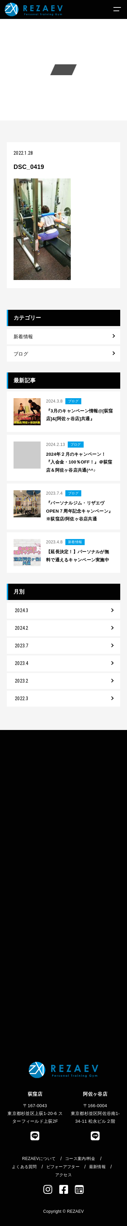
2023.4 (21, 663)
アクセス (63, 1175)
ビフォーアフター (63, 1166)
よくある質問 (24, 1166)
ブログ (21, 354)
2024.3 (21, 610)
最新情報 (97, 1166)
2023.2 (21, 681)
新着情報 (23, 336)
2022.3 (21, 698)
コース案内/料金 (80, 1158)
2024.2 (21, 628)
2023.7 (21, 646)
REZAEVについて (39, 1158)
